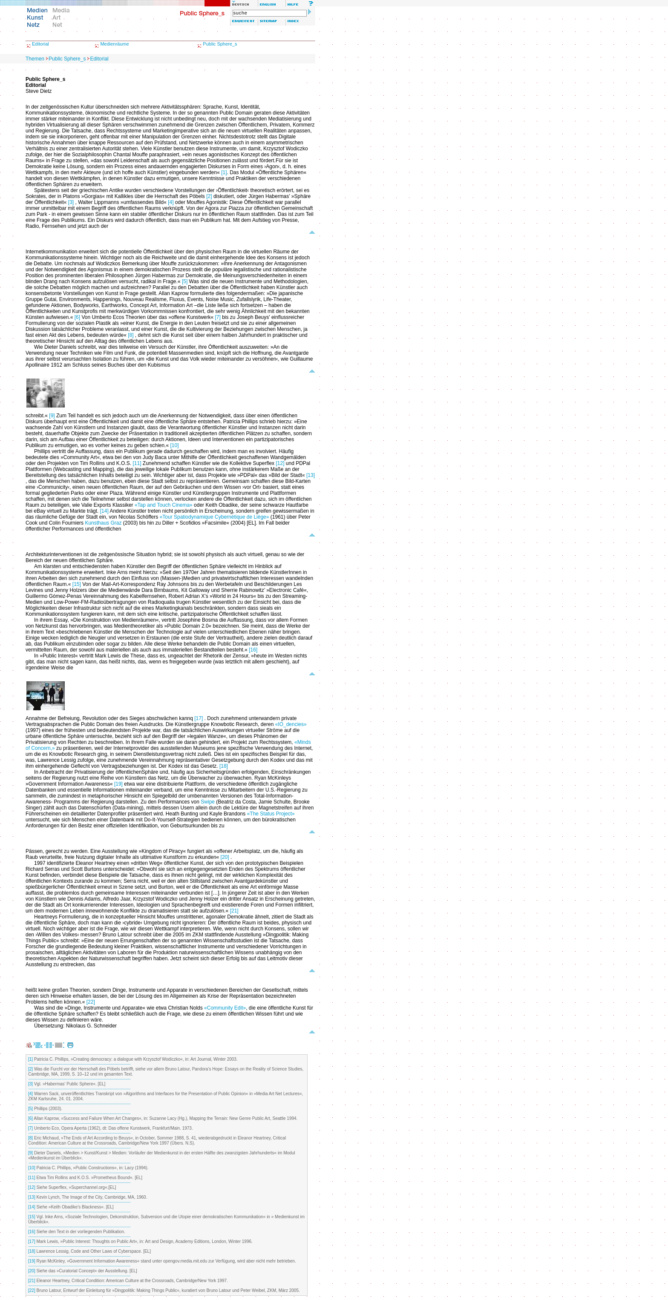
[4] (170, 202)
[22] (90, 1002)
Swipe (208, 802)
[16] (253, 650)
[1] (224, 172)
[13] (310, 475)
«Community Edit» (225, 1008)
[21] (234, 911)
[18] (223, 766)
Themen (35, 59)
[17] (198, 718)
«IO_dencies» (291, 724)
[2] (209, 196)
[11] (136, 463)
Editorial (40, 43)
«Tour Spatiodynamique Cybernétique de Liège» (214, 517)
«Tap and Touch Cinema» (164, 505)
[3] (71, 202)
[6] (77, 317)
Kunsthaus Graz (103, 523)
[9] (52, 416)
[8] (130, 335)
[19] (118, 784)
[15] (76, 584)
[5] (184, 281)
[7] (218, 317)
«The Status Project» (271, 814)
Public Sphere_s (220, 43)
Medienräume (114, 43)
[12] (280, 463)
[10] (174, 445)
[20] (225, 857)
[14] (104, 511)
